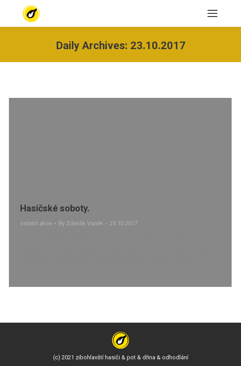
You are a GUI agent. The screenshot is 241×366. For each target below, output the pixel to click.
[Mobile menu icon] (212, 13)
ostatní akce (36, 223)
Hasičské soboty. (55, 208)
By (80, 223)
